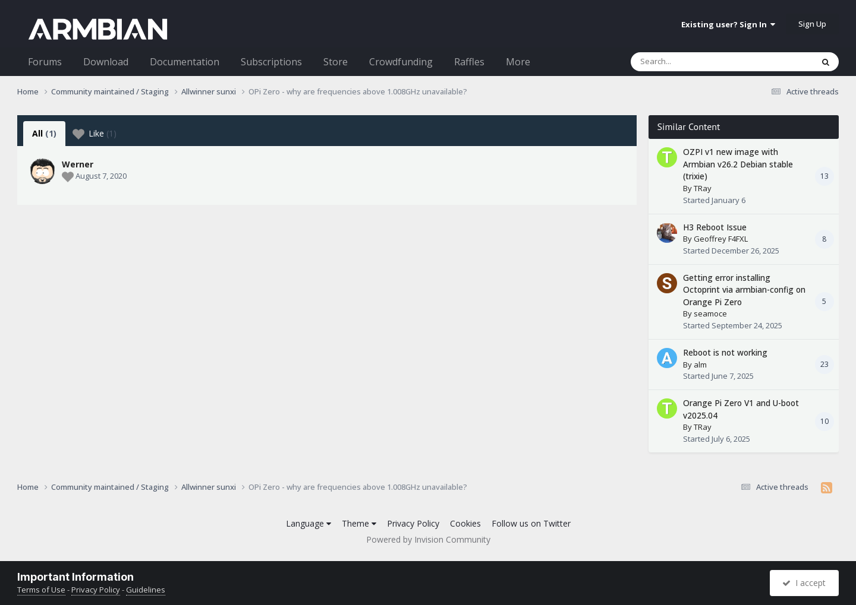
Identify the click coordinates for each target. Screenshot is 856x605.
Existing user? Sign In (728, 24)
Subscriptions (271, 61)
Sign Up (812, 23)
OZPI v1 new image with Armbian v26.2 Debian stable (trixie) (738, 164)
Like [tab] (95, 134)
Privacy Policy (413, 523)
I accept (804, 582)
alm (700, 364)
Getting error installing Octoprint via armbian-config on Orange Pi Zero (744, 290)
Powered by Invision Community (428, 539)
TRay (703, 188)
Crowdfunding (401, 61)
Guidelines (145, 589)
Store (335, 61)
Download (105, 61)
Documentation (184, 61)
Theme (359, 523)
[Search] (691, 61)
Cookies (465, 523)
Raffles (469, 61)
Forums (45, 61)
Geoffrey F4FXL (721, 238)
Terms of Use (41, 589)
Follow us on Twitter (531, 523)
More (518, 61)
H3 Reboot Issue (715, 227)
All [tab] (44, 133)
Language (308, 523)
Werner (77, 164)
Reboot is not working (725, 352)
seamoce (710, 313)
